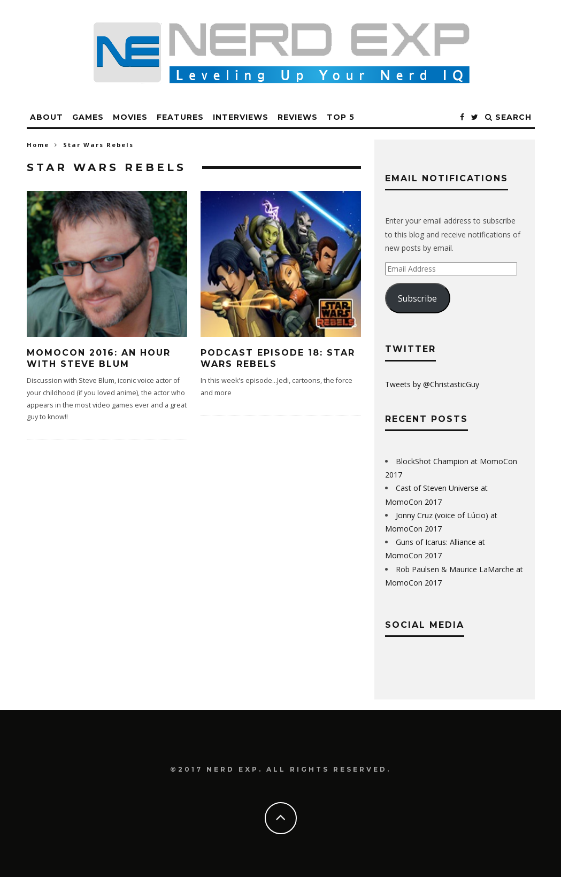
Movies (130, 117)
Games (88, 117)
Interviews (240, 117)
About (46, 117)
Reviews (298, 117)
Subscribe (417, 298)
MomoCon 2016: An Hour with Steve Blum (99, 358)
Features (180, 117)
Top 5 (341, 117)
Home (38, 145)
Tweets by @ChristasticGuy (432, 384)
